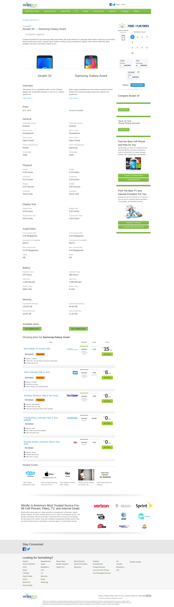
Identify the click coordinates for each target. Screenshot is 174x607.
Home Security (98, 11)
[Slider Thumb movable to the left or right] (122, 53)
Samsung (42, 580)
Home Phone (65, 11)
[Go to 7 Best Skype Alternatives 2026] (31, 474)
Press (123, 4)
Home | (100, 593)
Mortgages (124, 11)
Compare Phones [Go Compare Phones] (133, 166)
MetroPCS (26, 580)
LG (40, 572)
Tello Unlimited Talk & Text (36, 372)
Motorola (42, 574)
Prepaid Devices (92, 566)
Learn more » (28, 98)
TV (77, 11)
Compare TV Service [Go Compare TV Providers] (133, 209)
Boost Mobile (27, 582)
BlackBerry (42, 566)
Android (110, 564)
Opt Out (148, 593)
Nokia (41, 577)
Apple (41, 564)
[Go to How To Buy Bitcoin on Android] (105, 474)
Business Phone (50, 11)
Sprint (24, 569)
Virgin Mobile (27, 574)
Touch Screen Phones (94, 569)
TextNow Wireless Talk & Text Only (41, 395)
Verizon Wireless (28, 564)
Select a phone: (123, 31)
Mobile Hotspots (59, 564)
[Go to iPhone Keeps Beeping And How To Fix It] (49, 474)
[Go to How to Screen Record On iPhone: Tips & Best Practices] (86, 474)
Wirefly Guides (126, 562)
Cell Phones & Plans (32, 11)
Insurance (112, 11)
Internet (85, 11)
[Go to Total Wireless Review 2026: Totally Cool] (68, 474)
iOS (109, 569)
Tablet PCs (57, 566)
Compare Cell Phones (30, 20)
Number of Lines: (140, 32)
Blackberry (111, 566)
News (118, 4)
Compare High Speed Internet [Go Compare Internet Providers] (133, 214)
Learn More (124, 96)
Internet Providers (76, 564)
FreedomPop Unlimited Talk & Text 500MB (41, 419)
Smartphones (91, 564)
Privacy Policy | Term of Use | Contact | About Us (121, 593)
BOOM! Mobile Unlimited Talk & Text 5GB (41, 443)
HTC (40, 569)
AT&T (24, 566)
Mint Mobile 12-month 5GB (37, 349)
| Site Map (141, 593)
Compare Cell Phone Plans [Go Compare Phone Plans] (133, 162)
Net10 (25, 577)
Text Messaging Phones (95, 572)
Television (73, 566)
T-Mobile (25, 572)
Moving (136, 11)
